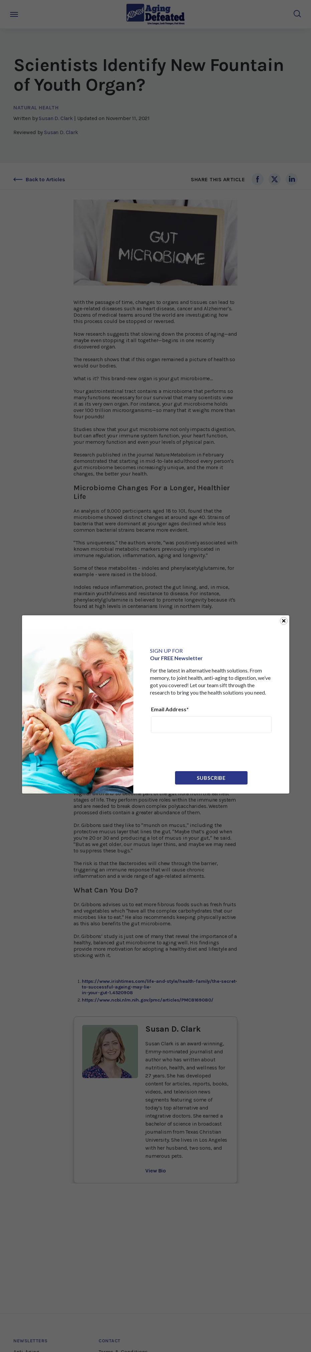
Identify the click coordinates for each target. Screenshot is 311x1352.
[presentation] (202, 751)
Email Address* (170, 709)
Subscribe (211, 778)
